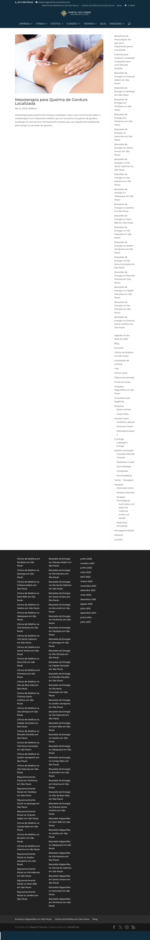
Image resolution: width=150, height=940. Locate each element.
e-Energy (119, 439)
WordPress (73, 927)
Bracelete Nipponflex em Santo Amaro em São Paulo (59, 879)
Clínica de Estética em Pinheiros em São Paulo (28, 674)
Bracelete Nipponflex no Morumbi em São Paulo (59, 891)
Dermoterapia (124, 466)
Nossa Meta (123, 414)
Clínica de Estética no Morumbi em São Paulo (28, 662)
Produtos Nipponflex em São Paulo (60, 6)
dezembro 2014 (88, 613)
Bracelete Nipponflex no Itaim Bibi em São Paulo (59, 822)
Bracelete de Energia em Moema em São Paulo (59, 784)
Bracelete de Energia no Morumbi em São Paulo (59, 608)
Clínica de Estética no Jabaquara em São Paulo (28, 616)
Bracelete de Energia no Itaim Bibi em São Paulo (123, 219)
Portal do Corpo (122, 382)
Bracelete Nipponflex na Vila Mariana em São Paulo (59, 856)
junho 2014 (86, 617)
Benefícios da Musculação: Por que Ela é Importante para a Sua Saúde (123, 43)
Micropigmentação (124, 530)
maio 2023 (85, 572)
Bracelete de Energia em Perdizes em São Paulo (59, 631)
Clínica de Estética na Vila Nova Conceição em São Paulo (28, 746)
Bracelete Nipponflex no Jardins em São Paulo (59, 833)
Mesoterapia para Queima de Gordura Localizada (51, 101)
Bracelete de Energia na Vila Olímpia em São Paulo (59, 654)
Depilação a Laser (126, 462)
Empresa (24, 24)
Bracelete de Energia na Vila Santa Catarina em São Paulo (60, 585)
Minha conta (120, 373)
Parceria (118, 535)
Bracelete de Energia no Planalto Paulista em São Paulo (59, 677)
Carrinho (118, 348)
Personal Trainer (125, 426)
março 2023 (86, 581)
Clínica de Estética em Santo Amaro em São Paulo (28, 651)
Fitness (40, 24)
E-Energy (72, 24)
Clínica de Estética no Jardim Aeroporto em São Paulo (28, 757)
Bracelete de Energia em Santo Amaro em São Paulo (59, 597)
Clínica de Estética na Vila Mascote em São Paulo (28, 769)
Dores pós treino (125, 488)
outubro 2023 (87, 563)
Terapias (89, 24)
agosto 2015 (86, 604)
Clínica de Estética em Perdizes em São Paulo (28, 562)
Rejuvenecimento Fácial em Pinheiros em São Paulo (27, 780)
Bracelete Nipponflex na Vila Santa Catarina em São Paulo (60, 868)
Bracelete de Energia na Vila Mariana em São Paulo (59, 574)
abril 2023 (85, 577)
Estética (55, 24)
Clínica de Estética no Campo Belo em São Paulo (28, 826)
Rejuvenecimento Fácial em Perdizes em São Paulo (26, 792)
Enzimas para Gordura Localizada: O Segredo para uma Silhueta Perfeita (124, 61)
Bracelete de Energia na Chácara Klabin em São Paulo (60, 562)
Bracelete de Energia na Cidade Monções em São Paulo (59, 665)
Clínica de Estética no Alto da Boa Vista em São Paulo (28, 685)
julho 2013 (85, 622)
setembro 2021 (88, 590)
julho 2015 (85, 608)
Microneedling (124, 475)
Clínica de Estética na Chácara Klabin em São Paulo (28, 585)
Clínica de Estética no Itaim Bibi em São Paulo (28, 597)
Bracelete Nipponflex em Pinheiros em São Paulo (60, 902)
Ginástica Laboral (125, 422)
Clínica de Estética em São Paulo (98, 6)
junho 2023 (86, 567)
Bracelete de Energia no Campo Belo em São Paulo (59, 761)
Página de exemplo (124, 377)
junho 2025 (86, 558)
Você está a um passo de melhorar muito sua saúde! (127, 511)
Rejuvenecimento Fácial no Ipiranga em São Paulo (28, 803)
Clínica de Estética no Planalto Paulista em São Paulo (28, 735)
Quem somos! (124, 409)
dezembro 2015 (88, 599)
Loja (116, 368)
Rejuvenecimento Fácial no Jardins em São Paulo (27, 895)
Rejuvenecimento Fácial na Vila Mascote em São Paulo (28, 872)
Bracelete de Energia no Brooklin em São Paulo (59, 772)
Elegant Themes (38, 927)
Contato (118, 539)
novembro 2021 (88, 586)
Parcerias (116, 24)
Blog (119, 6)
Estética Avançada (123, 450)
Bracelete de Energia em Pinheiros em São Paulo (60, 620)
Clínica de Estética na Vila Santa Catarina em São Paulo (28, 639)
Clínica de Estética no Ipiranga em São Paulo (28, 574)
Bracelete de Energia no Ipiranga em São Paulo (124, 91)
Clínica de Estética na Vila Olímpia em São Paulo (28, 712)
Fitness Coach (121, 418)
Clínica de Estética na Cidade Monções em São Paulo (28, 723)
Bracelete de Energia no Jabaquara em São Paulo (60, 749)
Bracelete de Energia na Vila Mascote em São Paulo (59, 715)
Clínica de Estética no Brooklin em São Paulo (28, 838)
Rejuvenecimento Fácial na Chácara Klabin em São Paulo (28, 815)
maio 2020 (85, 595)
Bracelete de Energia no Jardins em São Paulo (124, 208)
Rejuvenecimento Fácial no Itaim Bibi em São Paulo (27, 884)
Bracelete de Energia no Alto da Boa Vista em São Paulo (59, 795)
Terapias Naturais (125, 492)
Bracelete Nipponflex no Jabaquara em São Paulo (60, 845)
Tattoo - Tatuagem (124, 480)
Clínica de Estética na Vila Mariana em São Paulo (28, 628)
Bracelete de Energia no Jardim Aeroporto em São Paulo (59, 703)
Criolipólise (122, 471)
